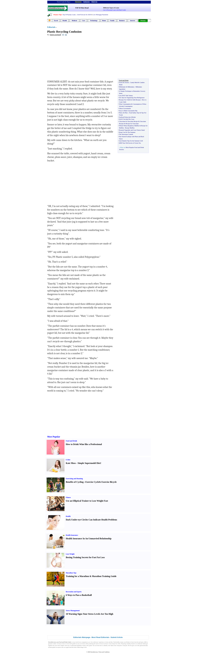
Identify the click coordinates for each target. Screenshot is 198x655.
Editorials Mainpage (81, 637)
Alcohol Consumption (125, 106)
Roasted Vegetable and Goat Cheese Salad (132, 130)
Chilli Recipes (136, 100)
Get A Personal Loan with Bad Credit (114, 10)
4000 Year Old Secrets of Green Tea (130, 143)
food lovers (78, 642)
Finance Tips (57, 14)
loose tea (102, 643)
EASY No (122, 119)
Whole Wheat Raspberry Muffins (129, 125)
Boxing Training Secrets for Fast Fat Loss (85, 557)
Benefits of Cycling (75, 482)
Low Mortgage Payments (100, 14)
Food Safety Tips (134, 113)
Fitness (68, 497)
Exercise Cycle (92, 482)
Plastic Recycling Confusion (64, 31)
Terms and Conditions (104, 652)
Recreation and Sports (74, 592)
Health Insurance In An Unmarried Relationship (89, 538)
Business (122, 20)
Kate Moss (71, 463)
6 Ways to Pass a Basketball (79, 595)
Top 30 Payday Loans (69, 14)
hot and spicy (140, 642)
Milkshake (122, 87)
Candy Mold (134, 82)
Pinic (126, 113)
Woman (142, 20)
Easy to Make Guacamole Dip (128, 110)
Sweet (121, 82)
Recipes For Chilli (124, 100)
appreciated (69, 647)
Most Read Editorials (100, 637)
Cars (83, 20)
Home (104, 20)
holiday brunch (131, 643)
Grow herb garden (71, 643)
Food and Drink (71, 441)
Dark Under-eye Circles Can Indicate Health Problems (91, 519)
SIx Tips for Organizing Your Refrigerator (132, 97)
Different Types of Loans (111, 8)
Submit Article (117, 637)
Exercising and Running (74, 479)
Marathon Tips (71, 573)
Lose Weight (70, 554)
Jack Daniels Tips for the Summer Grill (131, 141)
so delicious (95, 642)
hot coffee (118, 643)
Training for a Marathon (77, 576)
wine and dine (109, 642)
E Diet (68, 460)
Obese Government (125, 108)
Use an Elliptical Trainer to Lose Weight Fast (87, 501)
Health (65, 20)
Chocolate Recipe (132, 121)
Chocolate (122, 121)
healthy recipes (119, 642)
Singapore (78, 1)
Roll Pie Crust (130, 119)
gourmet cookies (52, 643)
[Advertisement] (70, 58)
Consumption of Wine (139, 104)
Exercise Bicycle (109, 482)
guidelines (79, 645)
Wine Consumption (125, 104)
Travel (56, 20)
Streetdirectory (94, 652)
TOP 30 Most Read (82, 8)
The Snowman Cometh (126, 134)
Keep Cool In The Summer (127, 132)
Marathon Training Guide (104, 576)
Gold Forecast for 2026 (84, 14)
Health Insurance (72, 535)
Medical (74, 20)
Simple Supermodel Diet (89, 463)
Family (112, 20)
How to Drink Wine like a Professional (84, 444)
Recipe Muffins (130, 128)
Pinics (121, 113)
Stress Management (73, 611)
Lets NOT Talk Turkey (126, 95)
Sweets (127, 82)
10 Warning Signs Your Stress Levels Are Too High (89, 614)
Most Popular (53, 437)
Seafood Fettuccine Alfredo (127, 117)
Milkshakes (130, 87)
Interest (132, 20)
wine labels (111, 645)
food (132, 642)
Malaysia (94, 1)
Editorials (51, 27)
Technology (93, 20)
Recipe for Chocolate (132, 123)
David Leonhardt (55, 35)
